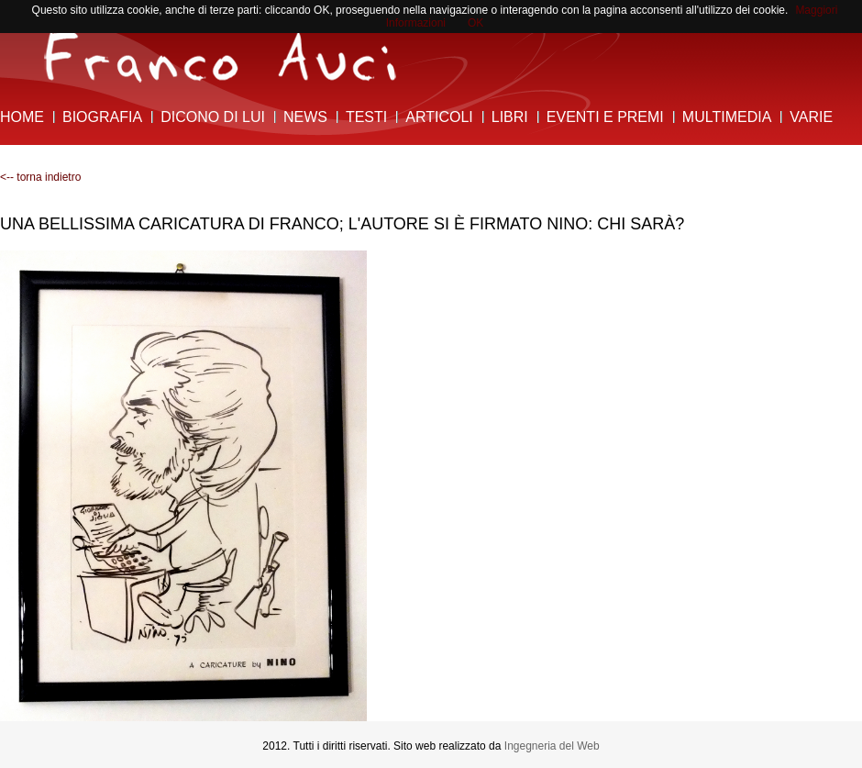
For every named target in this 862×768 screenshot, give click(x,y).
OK (475, 23)
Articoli (439, 117)
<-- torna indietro (40, 177)
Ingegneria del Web (552, 746)
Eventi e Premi (605, 117)
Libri (510, 117)
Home (22, 117)
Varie (811, 117)
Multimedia (726, 117)
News (305, 117)
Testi (366, 117)
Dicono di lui (212, 117)
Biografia (102, 117)
